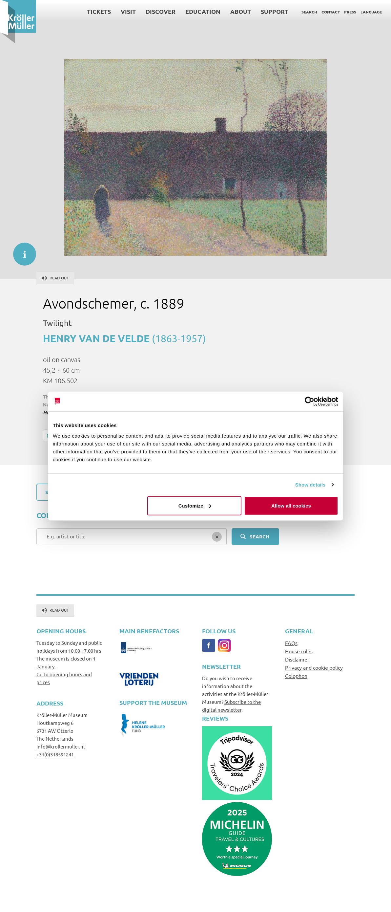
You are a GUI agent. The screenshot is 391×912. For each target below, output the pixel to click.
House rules (299, 651)
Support (274, 11)
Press (350, 11)
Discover (160, 11)
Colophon (296, 675)
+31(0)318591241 (55, 754)
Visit (128, 11)
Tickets (99, 11)
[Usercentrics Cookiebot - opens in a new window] (309, 401)
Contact (330, 11)
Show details (310, 485)
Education (202, 11)
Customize (194, 505)
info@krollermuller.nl (60, 746)
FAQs (291, 643)
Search (309, 11)
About (240, 11)
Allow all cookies (291, 505)
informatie (21, 251)
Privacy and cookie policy (314, 667)
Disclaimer (297, 659)
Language (371, 11)
